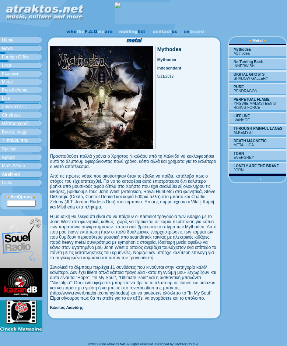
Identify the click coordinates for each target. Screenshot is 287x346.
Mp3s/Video (13, 165)
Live (6, 98)
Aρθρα (8, 157)
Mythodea (242, 49)
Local (7, 65)
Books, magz (14, 132)
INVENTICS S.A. (186, 344)
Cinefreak (11, 115)
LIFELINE (242, 116)
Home (8, 40)
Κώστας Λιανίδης (66, 307)
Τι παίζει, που (15, 140)
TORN (239, 153)
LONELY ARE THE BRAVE (256, 166)
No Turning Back (248, 62)
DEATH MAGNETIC (250, 141)
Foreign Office (15, 57)
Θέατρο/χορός (15, 123)
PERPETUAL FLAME (252, 99)
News (7, 48)
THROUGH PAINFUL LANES (258, 128)
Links (7, 182)
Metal (7, 82)
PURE (239, 87)
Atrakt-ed (11, 174)
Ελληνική (11, 73)
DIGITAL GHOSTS (249, 74)
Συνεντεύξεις (14, 106)
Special (9, 148)
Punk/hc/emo (15, 90)
